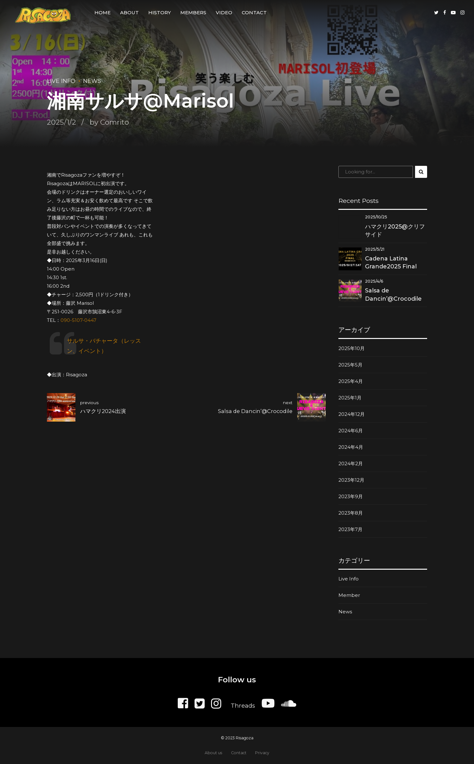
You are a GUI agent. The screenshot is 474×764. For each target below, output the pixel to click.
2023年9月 (350, 496)
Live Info (61, 81)
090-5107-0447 (78, 320)
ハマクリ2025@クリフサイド (395, 230)
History (159, 12)
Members (193, 12)
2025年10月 (351, 348)
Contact (254, 12)
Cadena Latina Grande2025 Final (391, 262)
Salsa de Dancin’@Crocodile (393, 294)
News (92, 81)
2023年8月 (350, 513)
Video (224, 12)
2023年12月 (351, 480)
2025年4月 (350, 381)
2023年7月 (350, 529)
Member (349, 595)
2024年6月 (350, 431)
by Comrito (109, 122)
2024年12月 (351, 414)
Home (102, 12)
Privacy (262, 752)
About (129, 12)
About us (213, 752)
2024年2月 (350, 463)
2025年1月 (350, 398)
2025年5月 (350, 365)
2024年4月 (350, 447)
